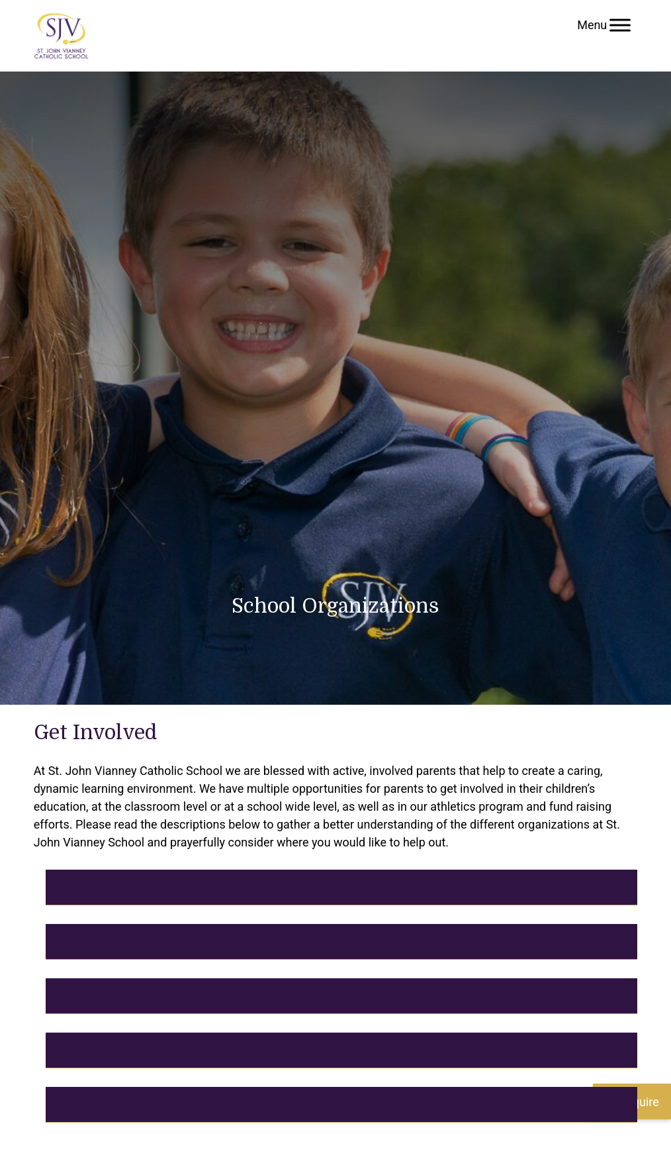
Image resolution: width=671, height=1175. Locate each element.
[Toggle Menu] (620, 25)
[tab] (342, 887)
